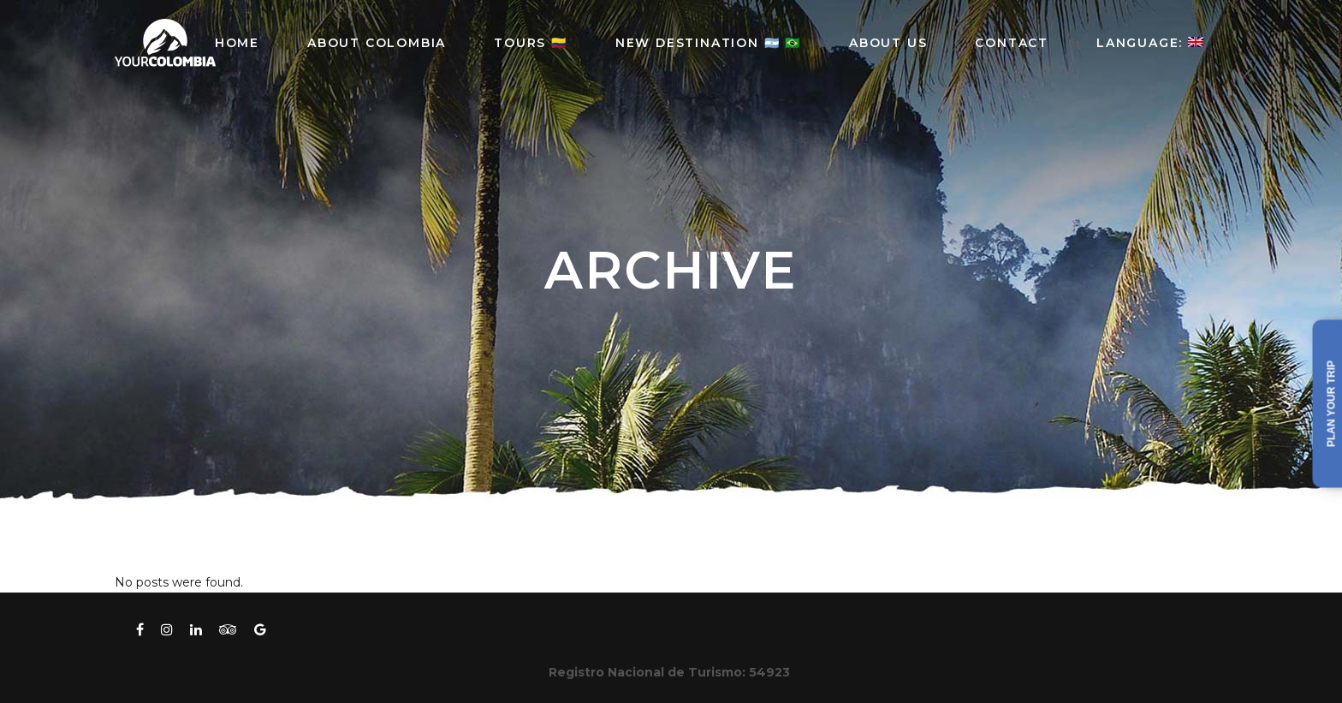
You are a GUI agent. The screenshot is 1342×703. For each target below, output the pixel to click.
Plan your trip (1332, 403)
